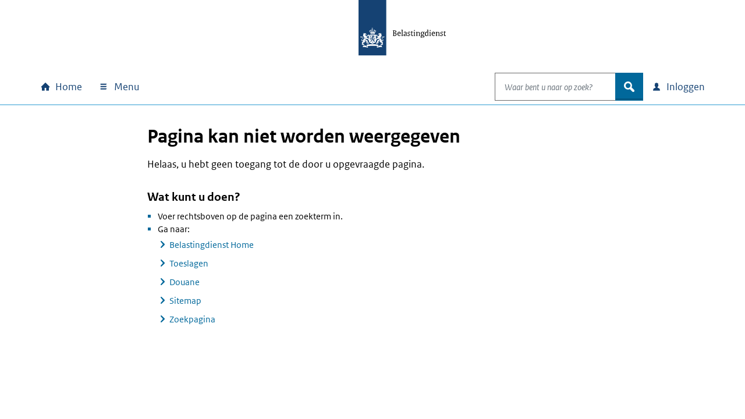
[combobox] (543, 87)
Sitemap (185, 300)
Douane (184, 281)
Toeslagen (188, 263)
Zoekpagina (192, 319)
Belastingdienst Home (211, 244)
